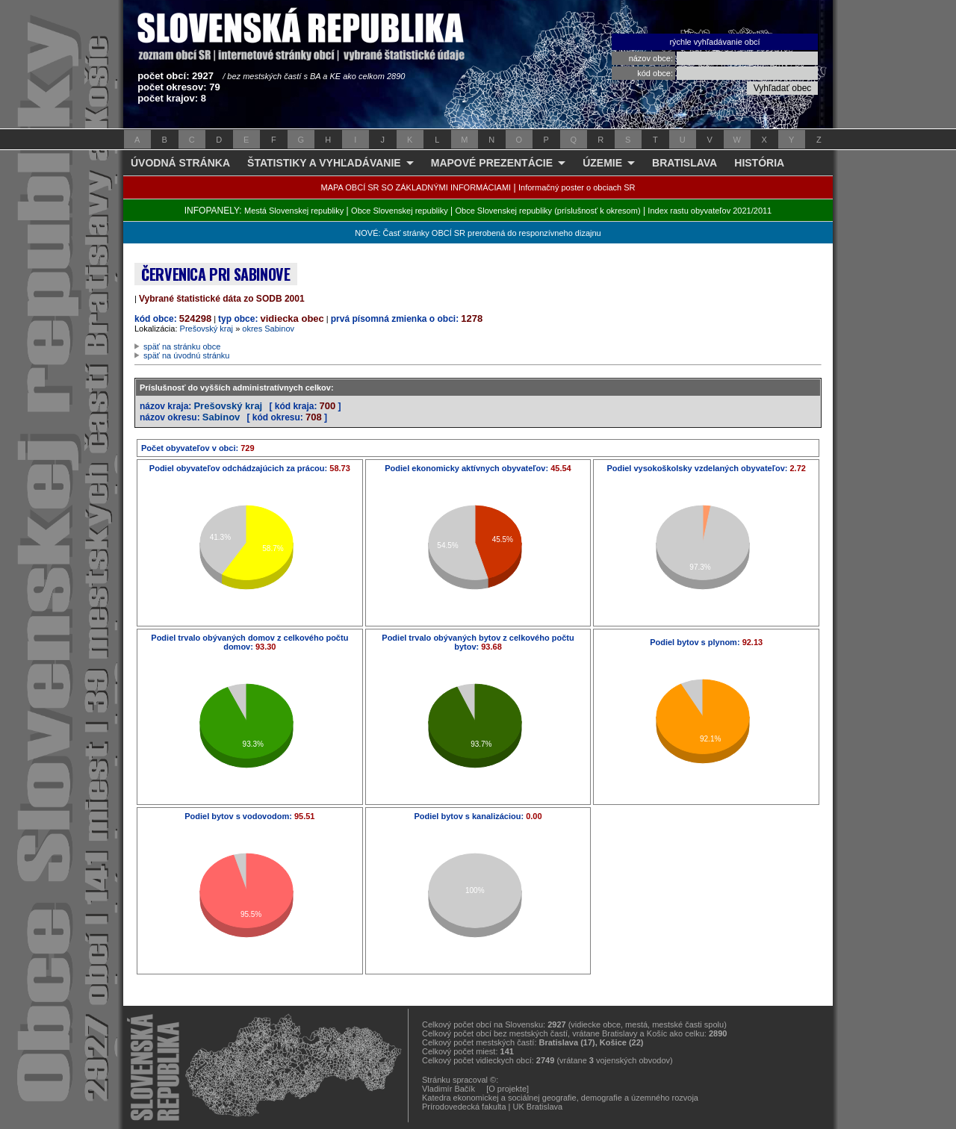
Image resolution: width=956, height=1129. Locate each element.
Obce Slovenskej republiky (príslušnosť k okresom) (548, 210)
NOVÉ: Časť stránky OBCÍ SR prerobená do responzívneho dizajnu (477, 232)
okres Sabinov (268, 328)
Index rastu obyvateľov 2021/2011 (710, 210)
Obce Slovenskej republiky (399, 210)
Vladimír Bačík (448, 1088)
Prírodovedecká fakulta (464, 1106)
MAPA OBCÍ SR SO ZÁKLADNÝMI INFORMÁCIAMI (416, 187)
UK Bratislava (538, 1106)
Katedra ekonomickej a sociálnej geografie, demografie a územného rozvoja (560, 1097)
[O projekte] (507, 1088)
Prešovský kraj (207, 328)
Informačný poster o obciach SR (577, 187)
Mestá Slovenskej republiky (294, 210)
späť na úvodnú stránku (186, 355)
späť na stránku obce (181, 346)
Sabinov (221, 417)
